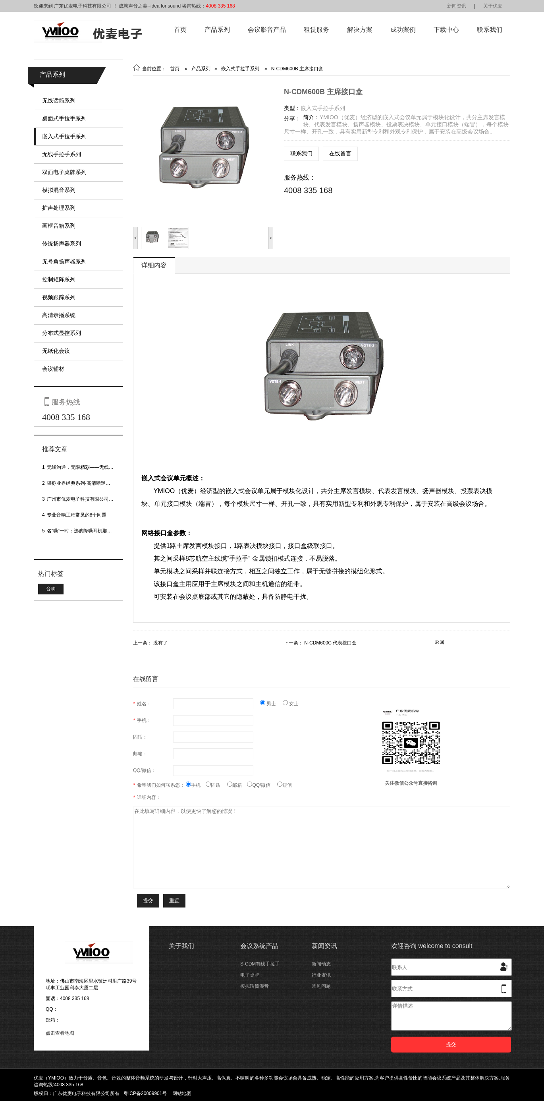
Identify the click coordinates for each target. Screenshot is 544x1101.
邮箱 (237, 785)
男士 (271, 703)
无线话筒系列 (58, 100)
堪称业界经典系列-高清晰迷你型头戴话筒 (90, 483)
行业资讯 (321, 975)
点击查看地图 (60, 1033)
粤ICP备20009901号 (145, 1093)
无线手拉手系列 (61, 154)
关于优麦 (492, 6)
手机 (196, 785)
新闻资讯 (456, 6)
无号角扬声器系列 (64, 261)
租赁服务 (316, 29)
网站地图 (181, 1093)
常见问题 (321, 986)
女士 (291, 703)
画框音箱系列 (58, 226)
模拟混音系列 (58, 190)
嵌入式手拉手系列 (64, 136)
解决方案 (359, 29)
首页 (180, 29)
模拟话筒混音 (254, 986)
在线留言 (340, 153)
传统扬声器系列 (61, 243)
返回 (439, 642)
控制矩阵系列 (58, 279)
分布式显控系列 (61, 333)
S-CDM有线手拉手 (260, 964)
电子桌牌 (249, 975)
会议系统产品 (259, 945)
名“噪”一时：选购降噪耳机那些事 (82, 531)
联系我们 (489, 29)
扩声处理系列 (58, 208)
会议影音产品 (267, 29)
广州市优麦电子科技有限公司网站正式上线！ (94, 499)
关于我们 (181, 945)
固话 (216, 785)
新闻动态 (321, 964)
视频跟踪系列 (58, 297)
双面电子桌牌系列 (64, 172)
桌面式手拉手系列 (64, 118)
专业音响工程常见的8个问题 (77, 515)
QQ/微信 (262, 785)
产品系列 (217, 29)
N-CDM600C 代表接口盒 (330, 643)
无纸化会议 (56, 351)
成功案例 (403, 29)
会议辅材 (53, 369)
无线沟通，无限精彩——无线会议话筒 (87, 467)
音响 (51, 589)
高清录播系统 (58, 315)
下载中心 (446, 29)
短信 (284, 785)
